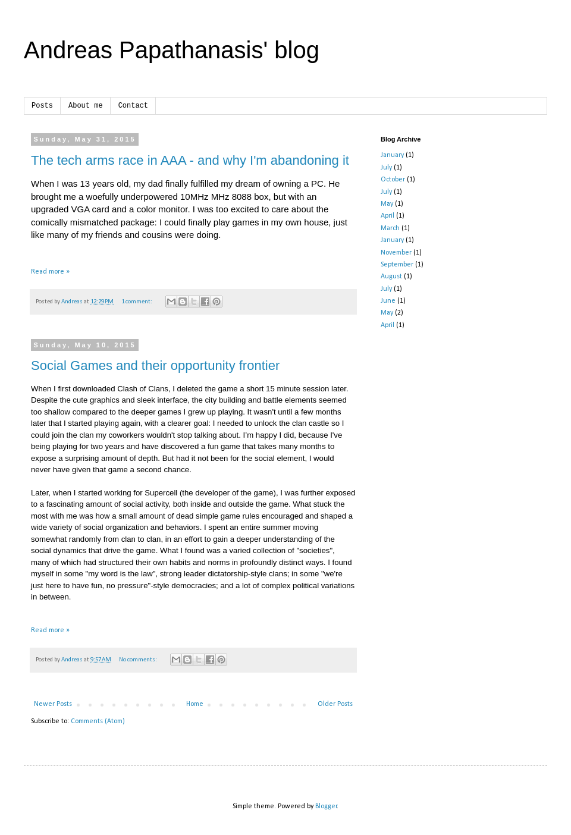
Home (194, 704)
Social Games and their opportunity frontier (155, 365)
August (391, 276)
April (387, 215)
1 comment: (137, 302)
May (387, 204)
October (393, 179)
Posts (42, 106)
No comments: (138, 660)
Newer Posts (53, 704)
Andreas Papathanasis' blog (171, 50)
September (397, 264)
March (390, 228)
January (392, 155)
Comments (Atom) (98, 721)
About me (85, 106)
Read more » (50, 271)
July (386, 167)
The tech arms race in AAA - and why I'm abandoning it (190, 160)
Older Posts (335, 704)
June (388, 301)
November (396, 252)
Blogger (326, 806)
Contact (133, 106)
